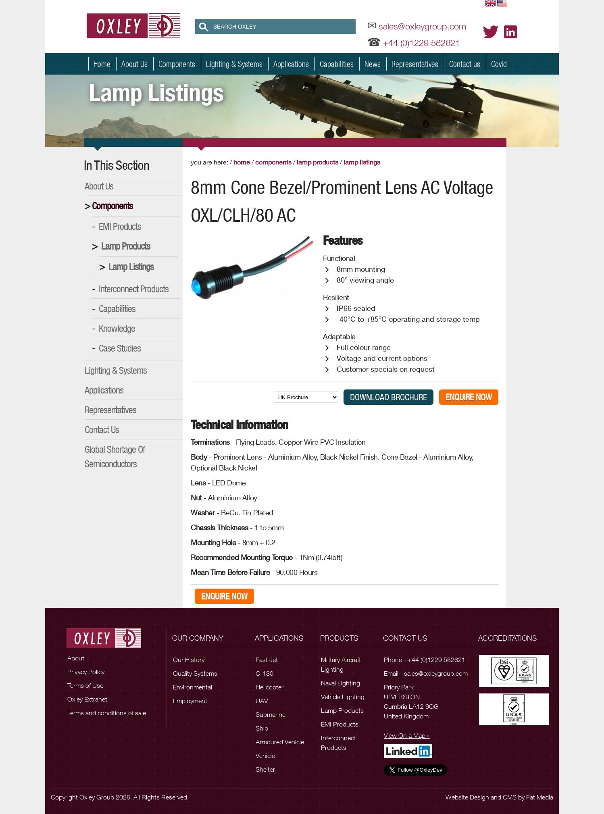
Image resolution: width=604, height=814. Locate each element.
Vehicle (265, 755)
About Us (134, 64)
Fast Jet (267, 659)
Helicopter (269, 687)
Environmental (192, 687)
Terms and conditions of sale (106, 712)
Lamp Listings (131, 266)
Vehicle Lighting (342, 696)
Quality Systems (195, 673)
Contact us (464, 64)
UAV (262, 700)
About (75, 658)
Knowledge (117, 328)
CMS (510, 797)
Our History (188, 659)
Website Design (467, 797)
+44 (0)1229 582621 (421, 42)
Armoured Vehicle (280, 741)
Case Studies (120, 348)
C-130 (264, 673)
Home (102, 64)
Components (176, 64)
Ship (262, 728)
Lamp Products (125, 246)
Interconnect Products (134, 288)
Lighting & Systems (234, 64)
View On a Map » (407, 735)
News (372, 64)
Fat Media (539, 797)
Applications (291, 64)
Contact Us (102, 429)
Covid (499, 64)
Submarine (270, 714)
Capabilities (337, 64)
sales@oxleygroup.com (422, 26)
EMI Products (120, 226)
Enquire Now (469, 397)
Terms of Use (85, 685)
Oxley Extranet (87, 699)
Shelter (265, 769)
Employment (190, 700)
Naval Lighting (340, 683)
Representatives (415, 64)
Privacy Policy (85, 671)
